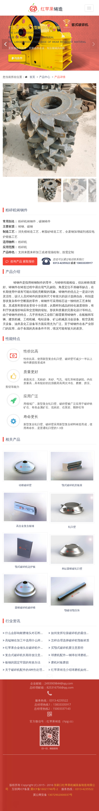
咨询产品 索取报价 (20, 261)
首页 (32, 77)
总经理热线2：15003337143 (52, 677)
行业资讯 (13, 621)
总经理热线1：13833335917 (52, 673)
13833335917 (84, 263)
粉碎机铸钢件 (17, 210)
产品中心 (44, 77)
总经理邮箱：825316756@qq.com (51, 656)
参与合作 (16, 58)
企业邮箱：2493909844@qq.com (51, 652)
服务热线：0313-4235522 (51, 670)
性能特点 (13, 338)
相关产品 (13, 439)
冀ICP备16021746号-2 (44, 783)
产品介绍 (13, 271)
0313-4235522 (61, 263)
